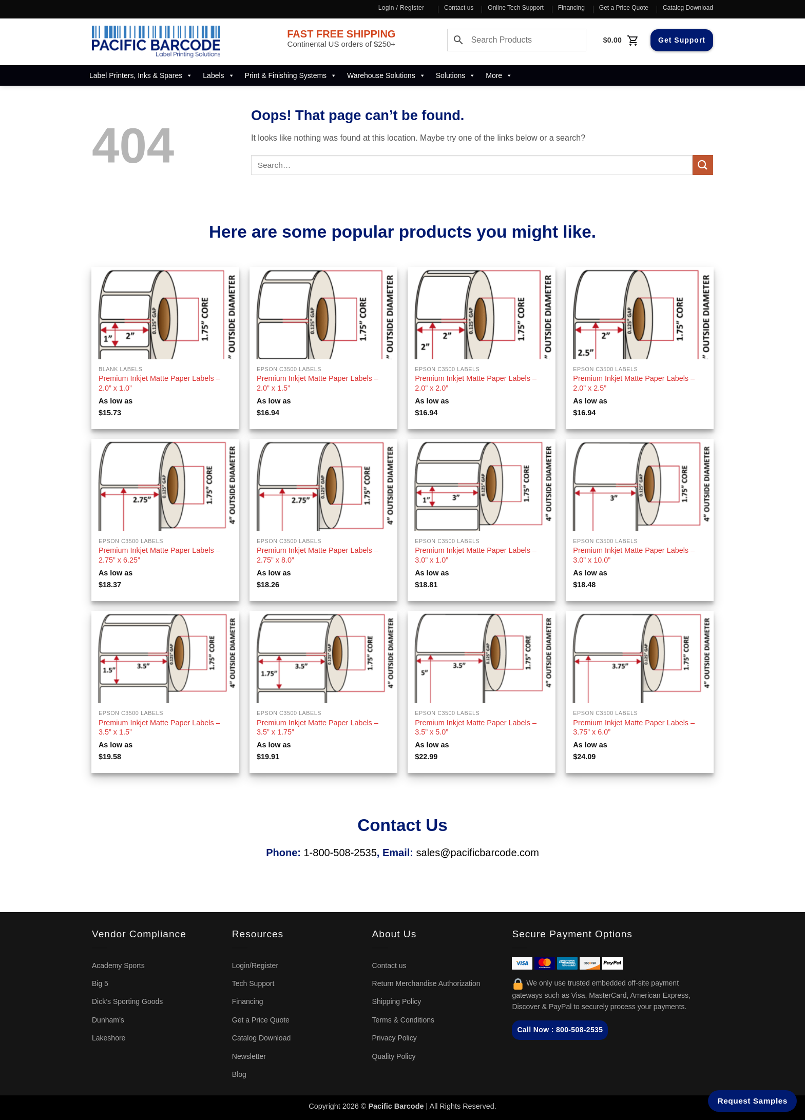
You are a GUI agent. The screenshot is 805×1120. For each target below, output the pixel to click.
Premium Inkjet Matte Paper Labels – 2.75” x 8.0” (317, 555)
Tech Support (253, 983)
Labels (218, 75)
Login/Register (255, 965)
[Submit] (703, 165)
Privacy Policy (394, 1038)
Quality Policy (394, 1056)
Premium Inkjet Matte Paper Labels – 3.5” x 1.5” (159, 728)
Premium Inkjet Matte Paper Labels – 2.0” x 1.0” (159, 383)
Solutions (456, 75)
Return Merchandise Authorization (426, 983)
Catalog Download (688, 7)
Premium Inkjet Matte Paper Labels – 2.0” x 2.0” (475, 383)
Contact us (458, 7)
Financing (571, 7)
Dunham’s (108, 1020)
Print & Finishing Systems (291, 75)
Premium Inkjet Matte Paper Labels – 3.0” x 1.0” (475, 555)
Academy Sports (118, 965)
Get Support (681, 40)
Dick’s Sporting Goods (127, 1001)
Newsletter (249, 1056)
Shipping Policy (396, 1001)
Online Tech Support (516, 7)
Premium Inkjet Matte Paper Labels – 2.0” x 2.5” (634, 383)
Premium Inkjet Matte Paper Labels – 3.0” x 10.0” (634, 555)
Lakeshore (108, 1038)
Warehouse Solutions (386, 75)
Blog (239, 1074)
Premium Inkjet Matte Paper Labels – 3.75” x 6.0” (634, 728)
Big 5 (100, 983)
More (499, 75)
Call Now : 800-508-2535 (560, 1030)
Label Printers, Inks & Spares (141, 75)
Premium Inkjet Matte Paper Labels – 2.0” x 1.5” (317, 383)
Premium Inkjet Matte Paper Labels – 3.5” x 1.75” (317, 728)
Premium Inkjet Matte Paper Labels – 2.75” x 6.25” (159, 555)
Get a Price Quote (623, 7)
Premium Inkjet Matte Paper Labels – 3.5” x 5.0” (475, 728)
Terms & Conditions (403, 1020)
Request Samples (753, 1100)
